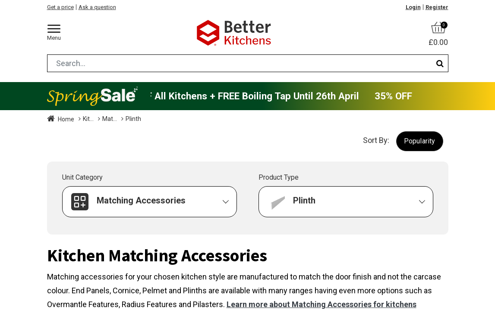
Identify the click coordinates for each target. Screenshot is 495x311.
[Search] (440, 63)
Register (437, 7)
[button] (419, 141)
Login (413, 7)
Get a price (60, 7)
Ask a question (97, 7)
